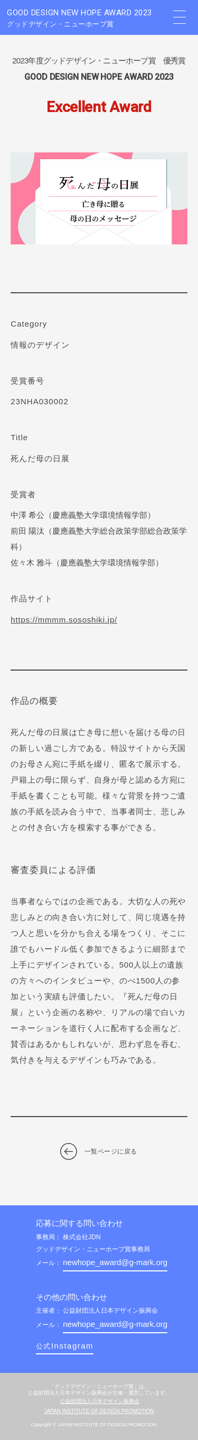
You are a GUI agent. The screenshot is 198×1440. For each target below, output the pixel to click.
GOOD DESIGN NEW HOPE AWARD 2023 (86, 18)
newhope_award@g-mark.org (115, 1262)
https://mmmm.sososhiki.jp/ (64, 619)
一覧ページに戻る (110, 1151)
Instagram (64, 1345)
